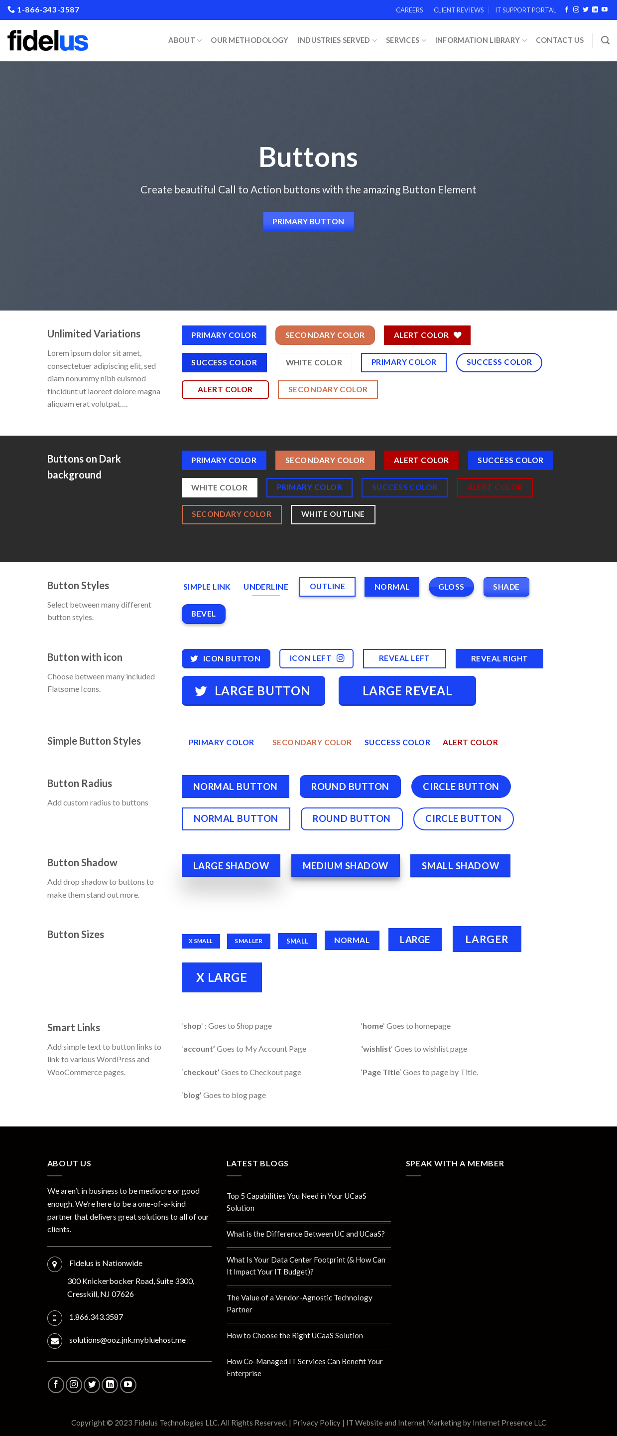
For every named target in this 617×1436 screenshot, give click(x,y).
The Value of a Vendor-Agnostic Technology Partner (299, 1303)
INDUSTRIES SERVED (337, 40)
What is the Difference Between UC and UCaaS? (306, 1233)
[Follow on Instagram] (576, 9)
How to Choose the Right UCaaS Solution (295, 1335)
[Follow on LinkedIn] (595, 9)
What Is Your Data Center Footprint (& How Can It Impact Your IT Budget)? (306, 1265)
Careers (409, 10)
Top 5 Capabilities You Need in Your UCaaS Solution (297, 1201)
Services (406, 40)
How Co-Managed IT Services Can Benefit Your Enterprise (305, 1367)
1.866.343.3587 (96, 1316)
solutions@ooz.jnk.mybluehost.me (127, 1339)
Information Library (481, 40)
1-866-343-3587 (43, 9)
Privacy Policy (317, 1422)
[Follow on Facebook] (567, 9)
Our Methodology (249, 40)
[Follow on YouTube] (605, 9)
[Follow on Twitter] (586, 9)
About (185, 40)
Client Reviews (459, 10)
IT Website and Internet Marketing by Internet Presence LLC (446, 1422)
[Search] (605, 40)
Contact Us (560, 40)
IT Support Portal (525, 10)
